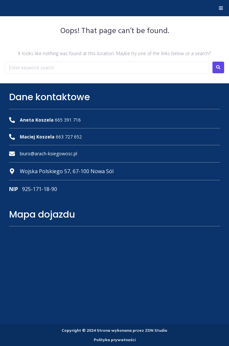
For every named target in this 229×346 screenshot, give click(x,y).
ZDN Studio (156, 330)
